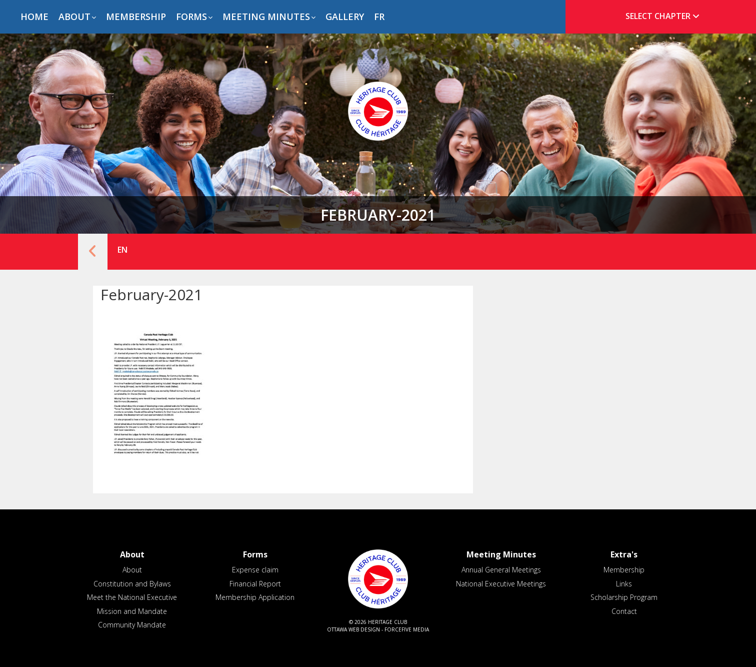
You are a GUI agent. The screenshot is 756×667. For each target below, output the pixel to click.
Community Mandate (132, 624)
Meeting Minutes (266, 17)
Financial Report (255, 583)
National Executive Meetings (501, 583)
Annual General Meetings (501, 569)
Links (624, 583)
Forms (191, 17)
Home (34, 17)
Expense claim (255, 569)
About (74, 17)
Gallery (345, 17)
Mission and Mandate (132, 611)
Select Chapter (665, 16)
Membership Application (255, 597)
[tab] (659, 16)
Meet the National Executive (132, 597)
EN (123, 249)
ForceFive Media (406, 629)
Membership (136, 17)
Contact (624, 611)
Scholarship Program (624, 597)
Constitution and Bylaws (132, 583)
